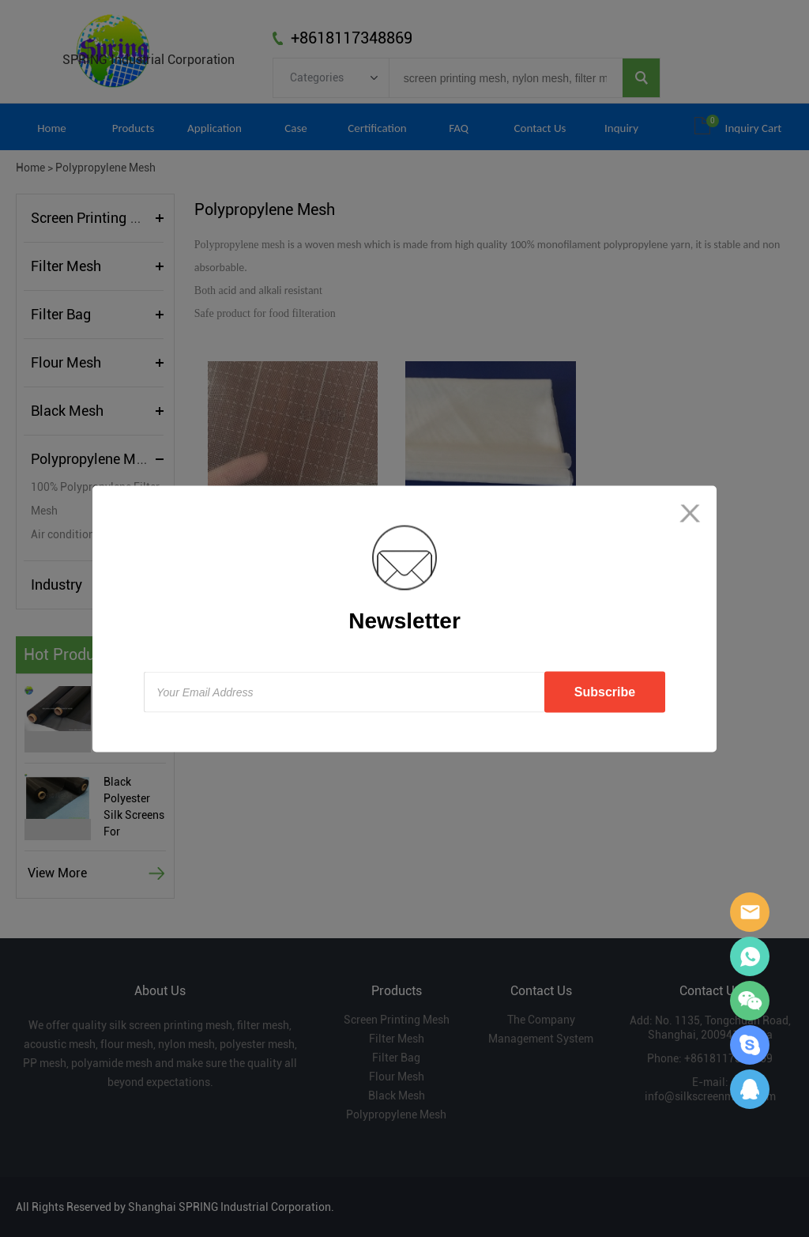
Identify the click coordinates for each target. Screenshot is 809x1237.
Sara (749, 912)
